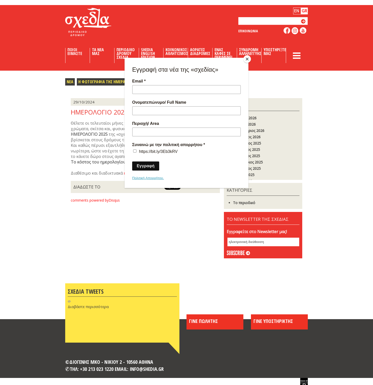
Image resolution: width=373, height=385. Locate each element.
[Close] (247, 59)
